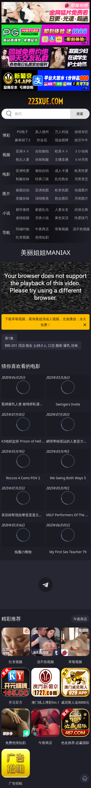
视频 (6, 154)
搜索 (79, 113)
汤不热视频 (81, 229)
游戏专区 (81, 131)
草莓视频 (61, 229)
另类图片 (81, 198)
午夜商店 (42, 229)
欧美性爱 (81, 170)
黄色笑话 (61, 217)
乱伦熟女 (61, 179)
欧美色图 (61, 190)
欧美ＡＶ (61, 151)
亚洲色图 (42, 190)
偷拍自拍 (42, 170)
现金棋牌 (61, 140)
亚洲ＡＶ (22, 151)
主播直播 (61, 159)
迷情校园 (22, 217)
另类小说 (42, 217)
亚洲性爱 (22, 170)
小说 (6, 213)
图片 (6, 193)
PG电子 (22, 131)
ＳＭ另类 (81, 159)
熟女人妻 (22, 159)
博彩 (6, 135)
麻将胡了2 (22, 140)
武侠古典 (81, 209)
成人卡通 (61, 170)
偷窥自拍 (22, 190)
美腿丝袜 (22, 198)
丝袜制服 (42, 159)
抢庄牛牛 (81, 140)
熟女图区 (61, 198)
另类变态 (81, 179)
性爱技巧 (81, 217)
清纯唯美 (42, 198)
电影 (6, 174)
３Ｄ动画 (81, 151)
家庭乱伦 (42, 209)
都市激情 (22, 209)
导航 (6, 232)
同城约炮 (22, 229)
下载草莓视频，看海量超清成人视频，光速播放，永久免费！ (46, 322)
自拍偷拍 (42, 151)
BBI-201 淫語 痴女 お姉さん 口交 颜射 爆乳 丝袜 (41, 345)
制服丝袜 (22, 179)
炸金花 (42, 140)
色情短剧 (42, 237)
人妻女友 (61, 209)
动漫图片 (81, 190)
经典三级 (42, 179)
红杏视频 (22, 237)
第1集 (9, 338)
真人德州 (42, 131)
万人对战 (61, 131)
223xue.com (45, 101)
